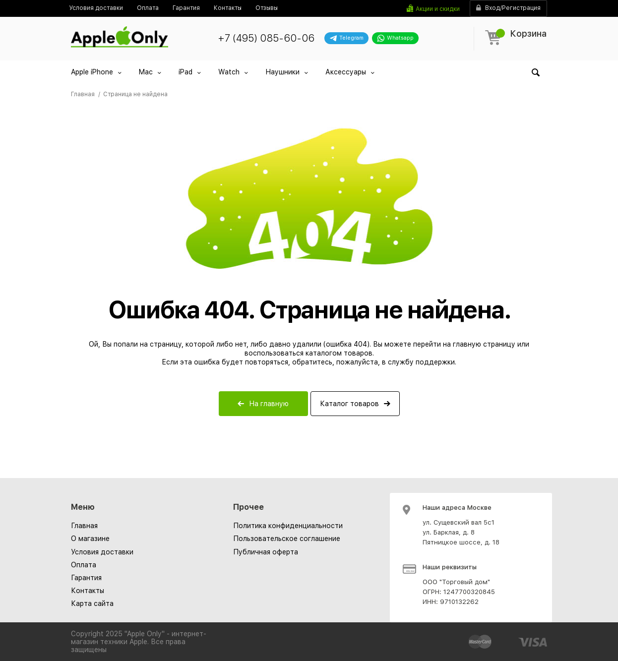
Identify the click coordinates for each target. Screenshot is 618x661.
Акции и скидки (438, 8)
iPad (185, 72)
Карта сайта (92, 603)
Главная (84, 526)
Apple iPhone (92, 72)
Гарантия (86, 578)
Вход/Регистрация (508, 8)
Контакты (87, 591)
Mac (146, 72)
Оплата (83, 565)
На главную (269, 404)
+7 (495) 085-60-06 (266, 38)
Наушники (282, 72)
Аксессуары (345, 72)
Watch (229, 72)
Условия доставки (102, 552)
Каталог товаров (349, 404)
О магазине (90, 538)
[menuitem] (95, 8)
